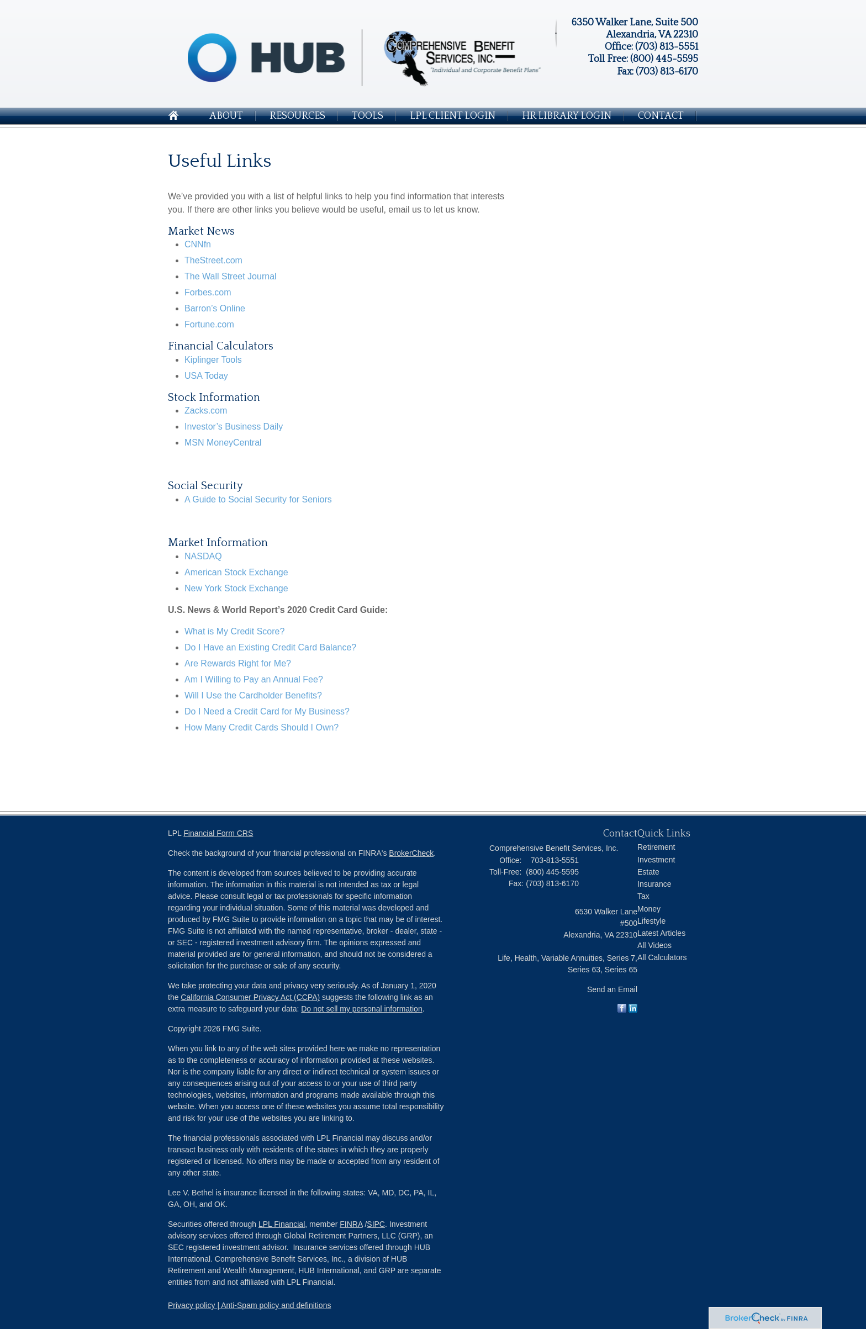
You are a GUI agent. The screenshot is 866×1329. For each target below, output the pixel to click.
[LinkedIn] (633, 1009)
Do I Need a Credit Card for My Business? (267, 711)
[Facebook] (621, 1009)
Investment (656, 859)
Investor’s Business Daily (233, 426)
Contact (661, 115)
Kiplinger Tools (213, 359)
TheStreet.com (213, 260)
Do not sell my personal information (361, 1008)
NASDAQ (203, 556)
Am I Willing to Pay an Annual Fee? (253, 679)
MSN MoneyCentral (223, 442)
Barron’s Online (214, 308)
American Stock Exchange (236, 572)
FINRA (351, 1224)
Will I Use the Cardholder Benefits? (253, 695)
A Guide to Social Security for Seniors (258, 499)
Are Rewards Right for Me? (237, 663)
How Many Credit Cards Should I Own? (261, 727)
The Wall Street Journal (230, 276)
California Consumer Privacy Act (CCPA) (250, 997)
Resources (297, 115)
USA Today (206, 375)
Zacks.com (205, 410)
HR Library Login (566, 115)
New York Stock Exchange (236, 588)
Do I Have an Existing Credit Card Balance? (270, 647)
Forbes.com (207, 292)
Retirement (656, 847)
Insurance (654, 884)
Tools (367, 115)
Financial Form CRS (218, 833)
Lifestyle (651, 921)
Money (649, 908)
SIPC (376, 1224)
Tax (643, 896)
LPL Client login (452, 115)
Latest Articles (661, 933)
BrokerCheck (411, 853)
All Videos (654, 945)
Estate (648, 871)
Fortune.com (209, 324)
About (226, 115)
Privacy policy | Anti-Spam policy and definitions (249, 1305)
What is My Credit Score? (234, 631)
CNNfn (197, 244)
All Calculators (662, 957)
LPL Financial (281, 1224)
